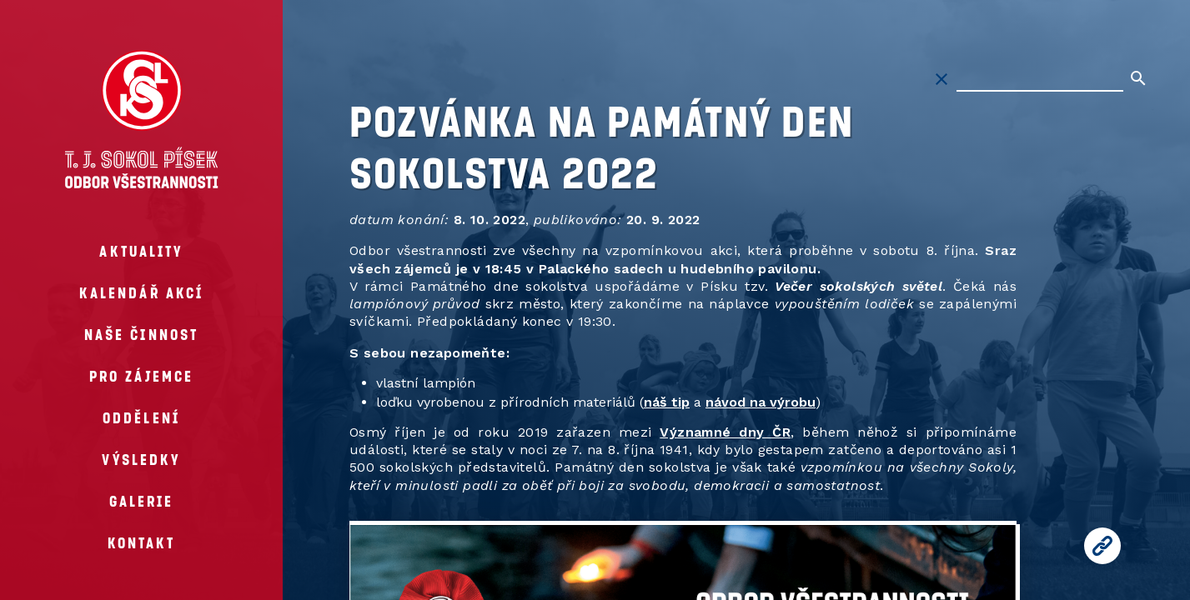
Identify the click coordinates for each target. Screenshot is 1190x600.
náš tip (667, 402)
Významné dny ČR (725, 432)
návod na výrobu (760, 402)
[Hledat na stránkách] (1040, 79)
